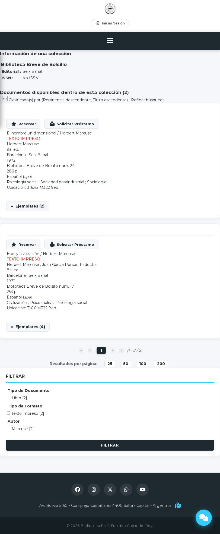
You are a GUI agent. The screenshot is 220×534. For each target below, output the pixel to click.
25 (109, 363)
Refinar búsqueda (148, 100)
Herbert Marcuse (76, 133)
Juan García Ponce (59, 264)
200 (161, 363)
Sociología (96, 182)
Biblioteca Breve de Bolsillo (32, 165)
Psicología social (22, 182)
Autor (14, 421)
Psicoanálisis (41, 302)
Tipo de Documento (29, 390)
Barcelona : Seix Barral (27, 154)
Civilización (17, 302)
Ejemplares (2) (29, 206)
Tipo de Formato (25, 406)
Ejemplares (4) (30, 326)
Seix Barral (32, 71)
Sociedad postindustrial (62, 182)
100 (142, 363)
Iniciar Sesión (110, 23)
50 (125, 363)
